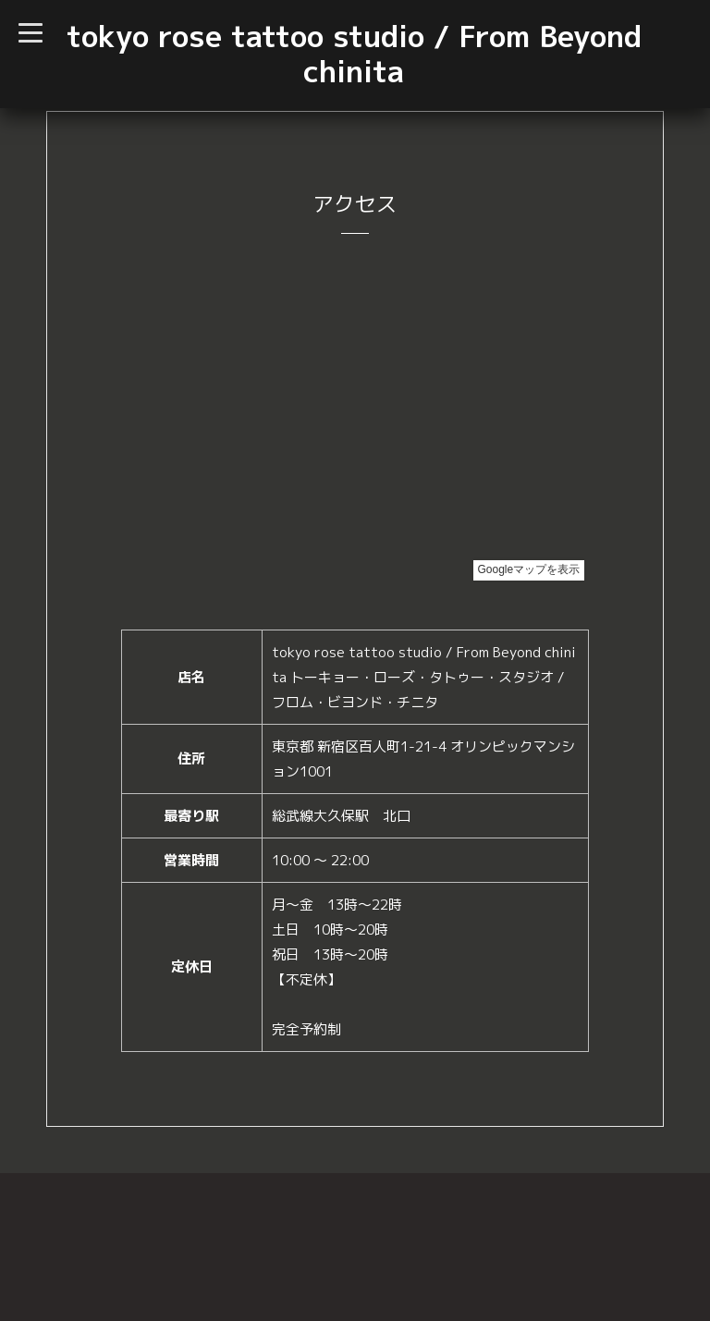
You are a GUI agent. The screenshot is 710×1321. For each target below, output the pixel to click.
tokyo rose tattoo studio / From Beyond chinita (354, 54)
